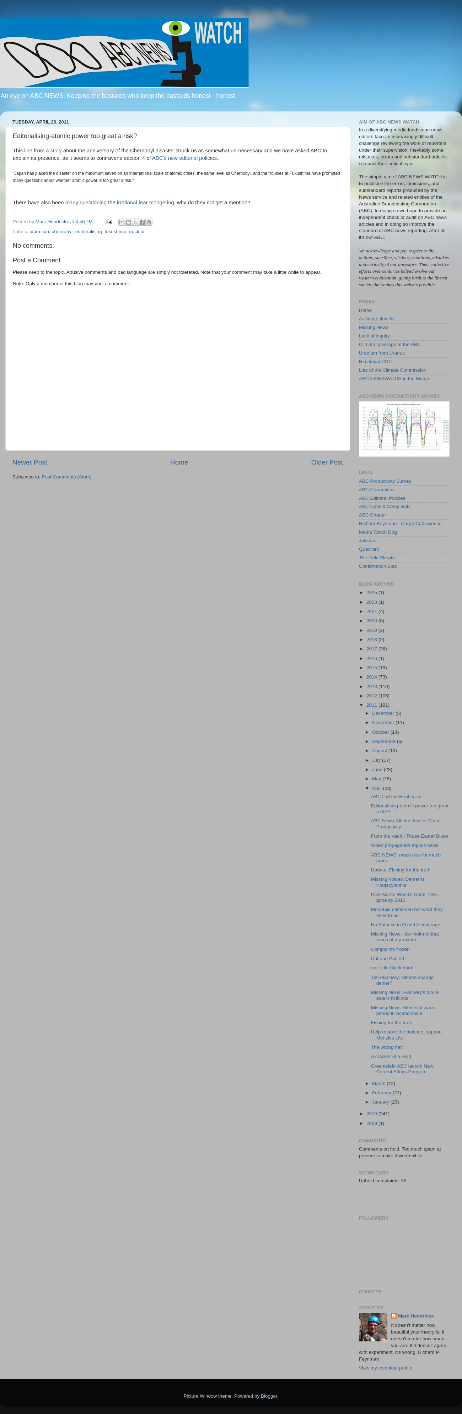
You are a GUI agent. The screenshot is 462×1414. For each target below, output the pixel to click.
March (379, 1083)
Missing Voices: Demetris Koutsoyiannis (398, 881)
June (378, 769)
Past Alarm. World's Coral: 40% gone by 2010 (404, 897)
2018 (372, 639)
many (72, 202)
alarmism (39, 231)
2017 (372, 648)
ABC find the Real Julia (395, 796)
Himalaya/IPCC (375, 361)
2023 (372, 602)
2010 (372, 1113)
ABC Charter (372, 515)
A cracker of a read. (392, 1056)
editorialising (88, 231)
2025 (372, 592)
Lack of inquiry (374, 336)
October (381, 732)
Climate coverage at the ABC (389, 344)
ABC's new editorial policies (184, 158)
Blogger (269, 1396)
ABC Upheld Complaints (385, 506)
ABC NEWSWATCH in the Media (394, 378)
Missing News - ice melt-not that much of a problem (405, 936)
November (384, 722)
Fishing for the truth (391, 1022)
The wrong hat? (387, 1047)
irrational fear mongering (145, 202)
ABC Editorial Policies (382, 498)
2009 (372, 1123)
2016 (372, 658)
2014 (372, 677)
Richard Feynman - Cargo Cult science (400, 523)
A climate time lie (377, 318)
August (380, 750)
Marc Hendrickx (416, 1316)
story (56, 150)
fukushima (115, 231)
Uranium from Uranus (382, 353)
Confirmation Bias (378, 566)
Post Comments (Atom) (67, 477)
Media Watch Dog (378, 532)
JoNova (367, 540)
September (384, 741)
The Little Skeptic (377, 557)
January (381, 1102)
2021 (372, 611)
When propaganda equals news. (405, 845)
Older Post (327, 462)
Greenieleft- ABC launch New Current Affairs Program (402, 1068)
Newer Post (29, 462)
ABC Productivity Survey (385, 481)
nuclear (137, 231)
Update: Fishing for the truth (400, 870)
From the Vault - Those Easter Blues (409, 836)
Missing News (373, 327)
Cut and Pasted (387, 958)
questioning (93, 202)
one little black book (392, 967)
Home (179, 462)
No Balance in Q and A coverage (405, 924)
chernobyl (62, 231)
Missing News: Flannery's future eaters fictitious (405, 995)
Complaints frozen (390, 949)
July (377, 760)
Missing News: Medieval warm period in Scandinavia (403, 1010)
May (377, 778)
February (382, 1092)
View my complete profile (385, 1368)
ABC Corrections (377, 489)
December (384, 713)
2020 (372, 620)
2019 (372, 630)
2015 (372, 667)
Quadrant (369, 549)
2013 (372, 686)
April (377, 788)
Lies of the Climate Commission (392, 370)
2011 (372, 705)
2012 (372, 695)
